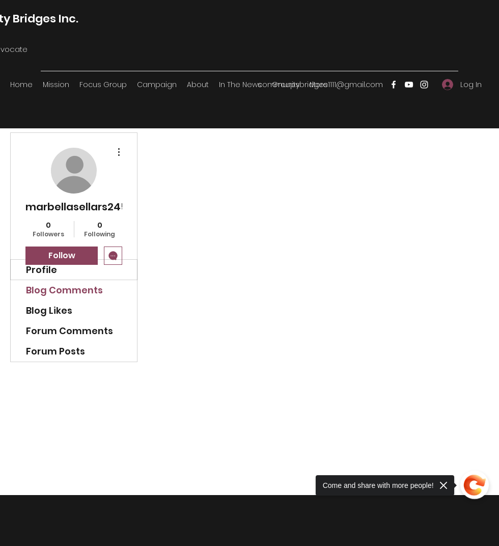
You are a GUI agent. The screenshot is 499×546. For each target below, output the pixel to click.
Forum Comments (69, 330)
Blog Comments (64, 290)
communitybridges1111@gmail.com (320, 84)
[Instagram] (424, 84)
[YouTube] (409, 84)
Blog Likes (49, 310)
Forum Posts (55, 351)
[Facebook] (394, 84)
